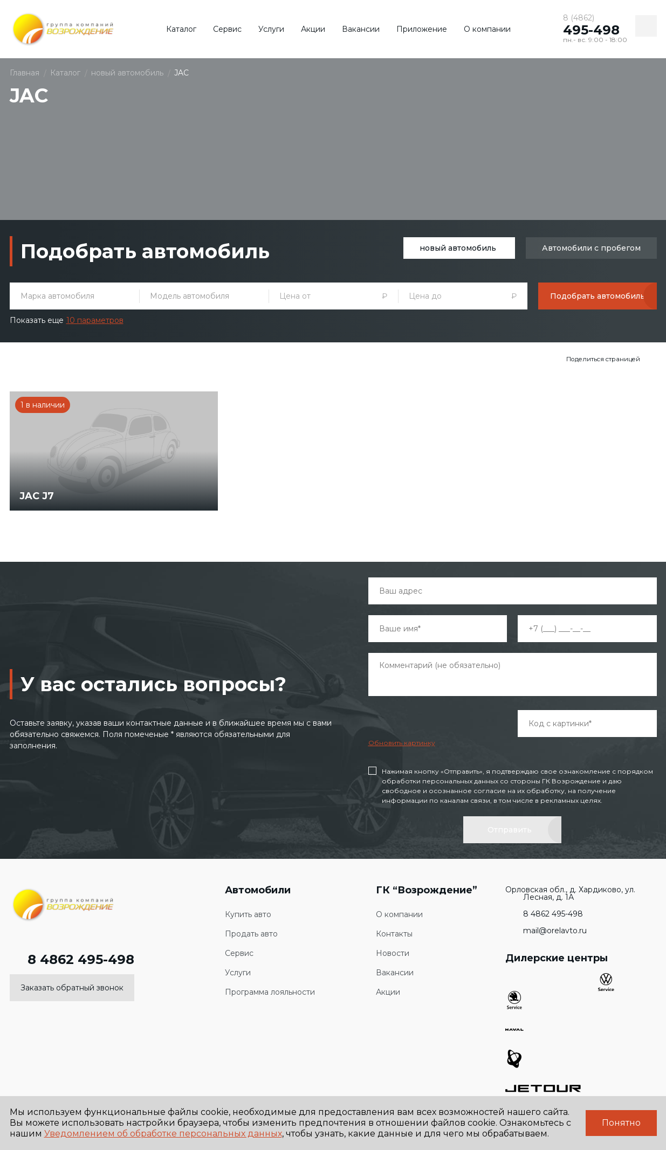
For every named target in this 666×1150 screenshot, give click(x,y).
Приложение (421, 29)
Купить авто (248, 913)
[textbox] (74, 296)
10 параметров (94, 320)
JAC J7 (37, 494)
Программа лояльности (270, 990)
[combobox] (74, 296)
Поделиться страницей (604, 359)
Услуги (271, 29)
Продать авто (251, 932)
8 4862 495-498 (72, 958)
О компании (487, 29)
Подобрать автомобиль (597, 296)
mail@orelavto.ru (546, 929)
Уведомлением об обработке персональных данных (163, 1133)
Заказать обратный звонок (71, 986)
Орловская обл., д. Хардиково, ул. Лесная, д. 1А (570, 891)
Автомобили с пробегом (591, 248)
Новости (392, 951)
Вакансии (361, 29)
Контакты (394, 932)
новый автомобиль (458, 248)
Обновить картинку (401, 741)
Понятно (621, 1123)
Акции (313, 29)
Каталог (181, 29)
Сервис (227, 29)
